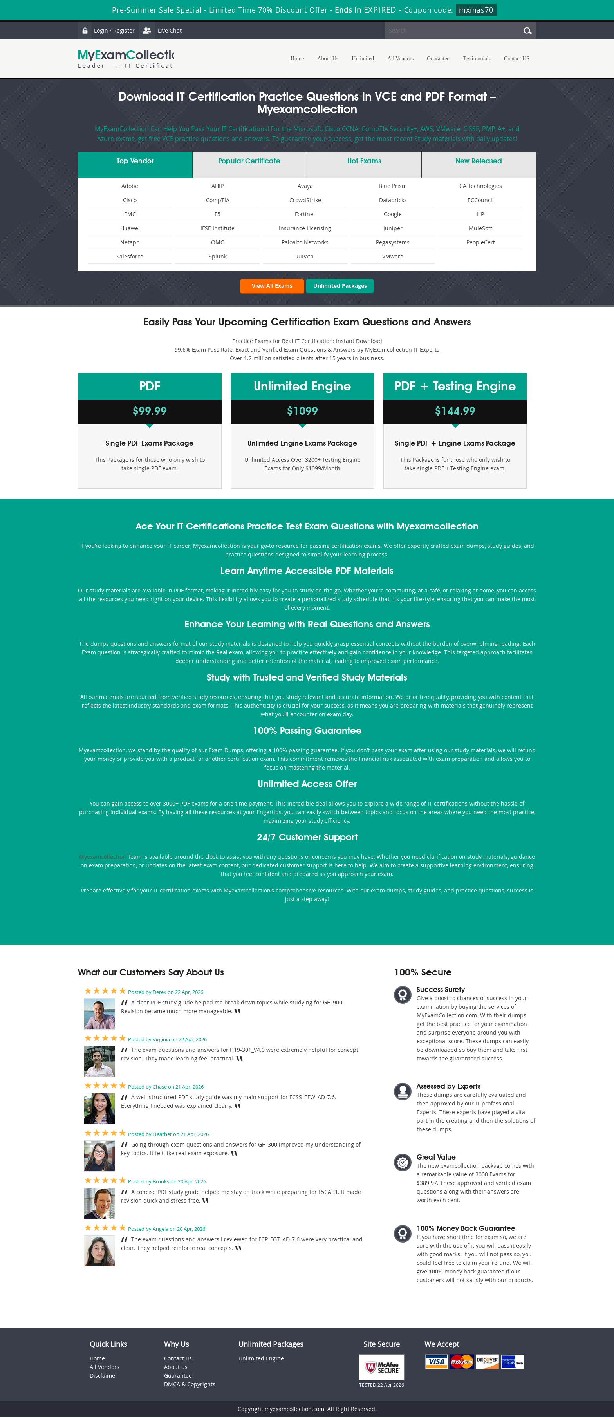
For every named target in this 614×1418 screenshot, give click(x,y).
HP (480, 214)
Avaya (305, 186)
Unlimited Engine (261, 1359)
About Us (327, 58)
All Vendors (400, 58)
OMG (217, 242)
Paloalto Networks (305, 242)
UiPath (305, 256)
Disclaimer (103, 1376)
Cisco (130, 200)
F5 (217, 214)
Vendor (135, 161)
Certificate (249, 161)
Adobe (129, 186)
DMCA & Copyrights (189, 1385)
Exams (364, 161)
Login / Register (107, 30)
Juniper (393, 228)
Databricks (393, 200)
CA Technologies (480, 186)
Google (393, 214)
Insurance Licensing (305, 228)
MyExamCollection (131, 59)
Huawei (130, 228)
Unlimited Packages (340, 286)
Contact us (178, 1359)
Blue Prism (393, 186)
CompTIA (217, 200)
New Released (478, 161)
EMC (130, 214)
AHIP (217, 186)
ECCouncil (481, 200)
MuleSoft (480, 228)
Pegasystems (393, 242)
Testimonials (477, 58)
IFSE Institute (217, 228)
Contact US (516, 58)
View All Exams (267, 286)
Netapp (130, 242)
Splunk (218, 256)
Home (297, 58)
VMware (392, 256)
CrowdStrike (305, 200)
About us (176, 1367)
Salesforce (129, 256)
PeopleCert (480, 242)
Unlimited (363, 58)
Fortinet (305, 214)
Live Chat (163, 30)
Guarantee (438, 58)
